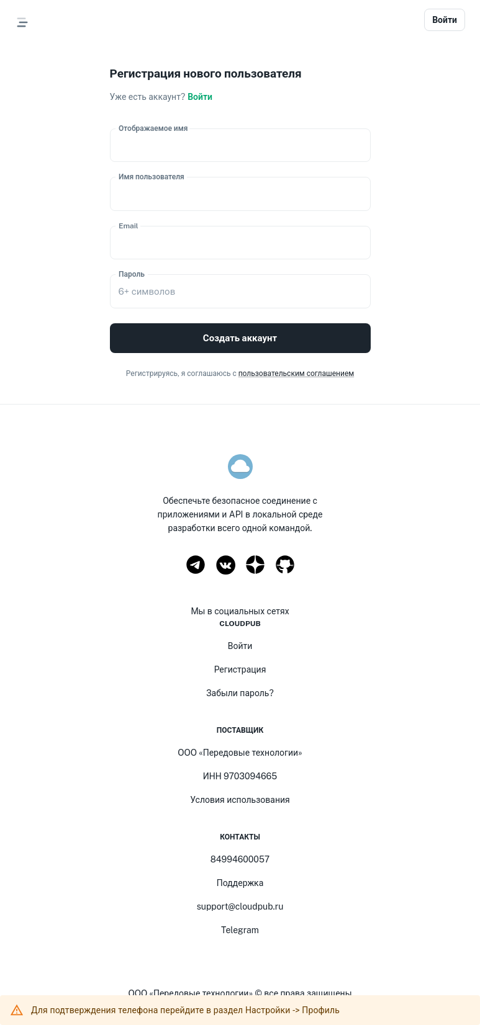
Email (128, 225)
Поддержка (240, 883)
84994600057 (240, 859)
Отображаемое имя (153, 127)
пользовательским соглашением (296, 373)
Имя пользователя (151, 176)
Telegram (240, 930)
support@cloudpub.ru (240, 906)
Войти (444, 20)
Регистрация (240, 669)
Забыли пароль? (240, 693)
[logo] (240, 466)
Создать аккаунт (240, 338)
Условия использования (240, 800)
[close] (465, 1010)
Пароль (132, 274)
